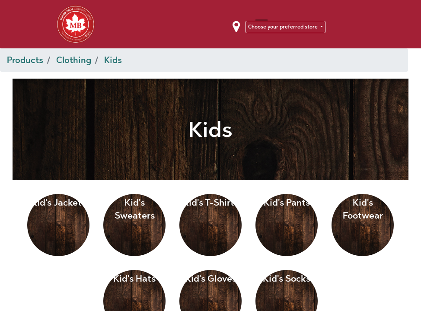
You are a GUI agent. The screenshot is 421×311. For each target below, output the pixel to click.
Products (25, 60)
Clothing (73, 60)
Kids (113, 60)
